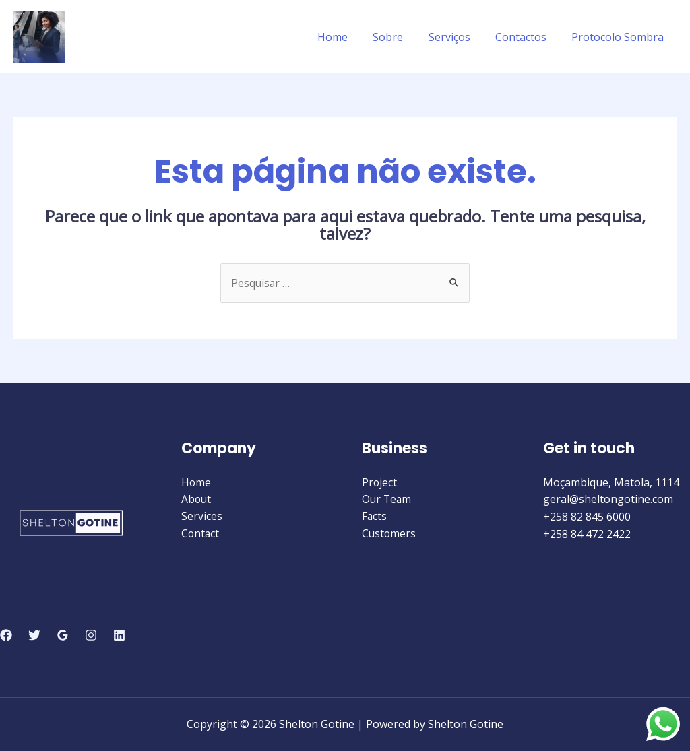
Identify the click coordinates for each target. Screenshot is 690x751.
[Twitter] (34, 636)
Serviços (458, 37)
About (196, 499)
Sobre (400, 37)
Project (380, 482)
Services (201, 516)
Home (349, 37)
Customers (389, 534)
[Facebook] (6, 636)
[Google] (63, 636)
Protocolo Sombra (619, 37)
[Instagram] (91, 636)
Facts (374, 516)
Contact (200, 534)
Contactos (526, 37)
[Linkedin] (119, 636)
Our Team (387, 499)
